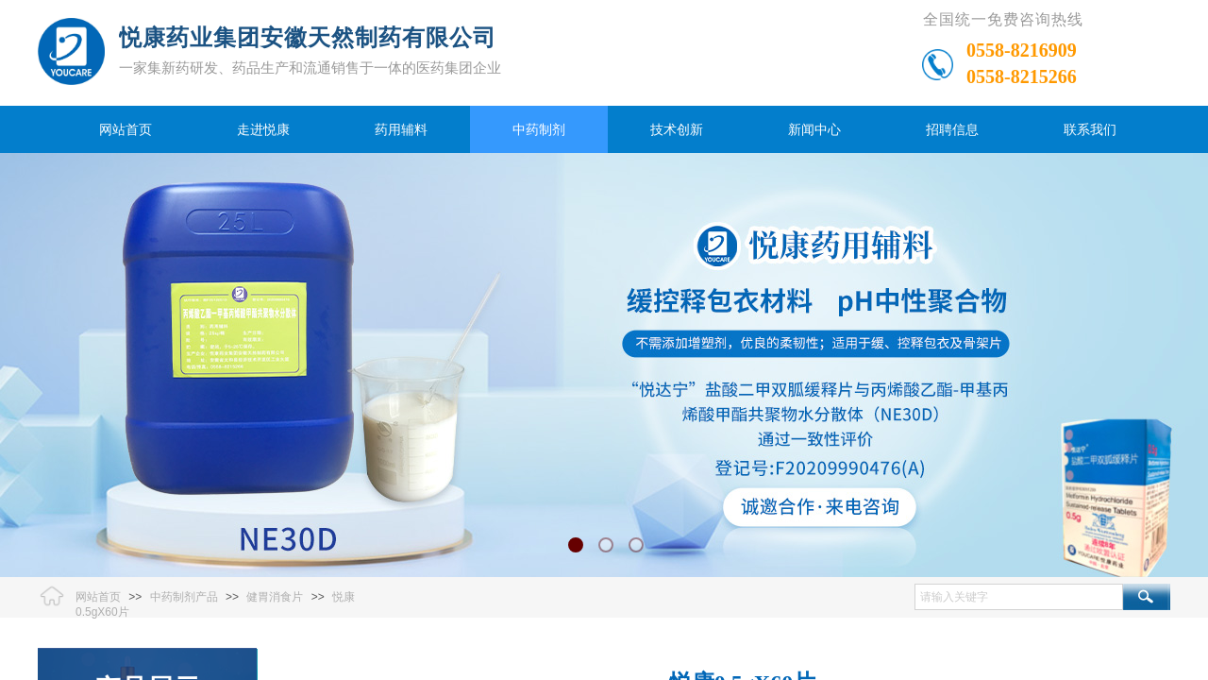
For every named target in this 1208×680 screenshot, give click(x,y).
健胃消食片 (274, 597)
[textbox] (1018, 597)
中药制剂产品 (184, 597)
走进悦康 (263, 129)
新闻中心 (814, 129)
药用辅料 (401, 129)
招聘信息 (952, 129)
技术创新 (676, 129)
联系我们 (1090, 129)
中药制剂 (538, 129)
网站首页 (125, 129)
